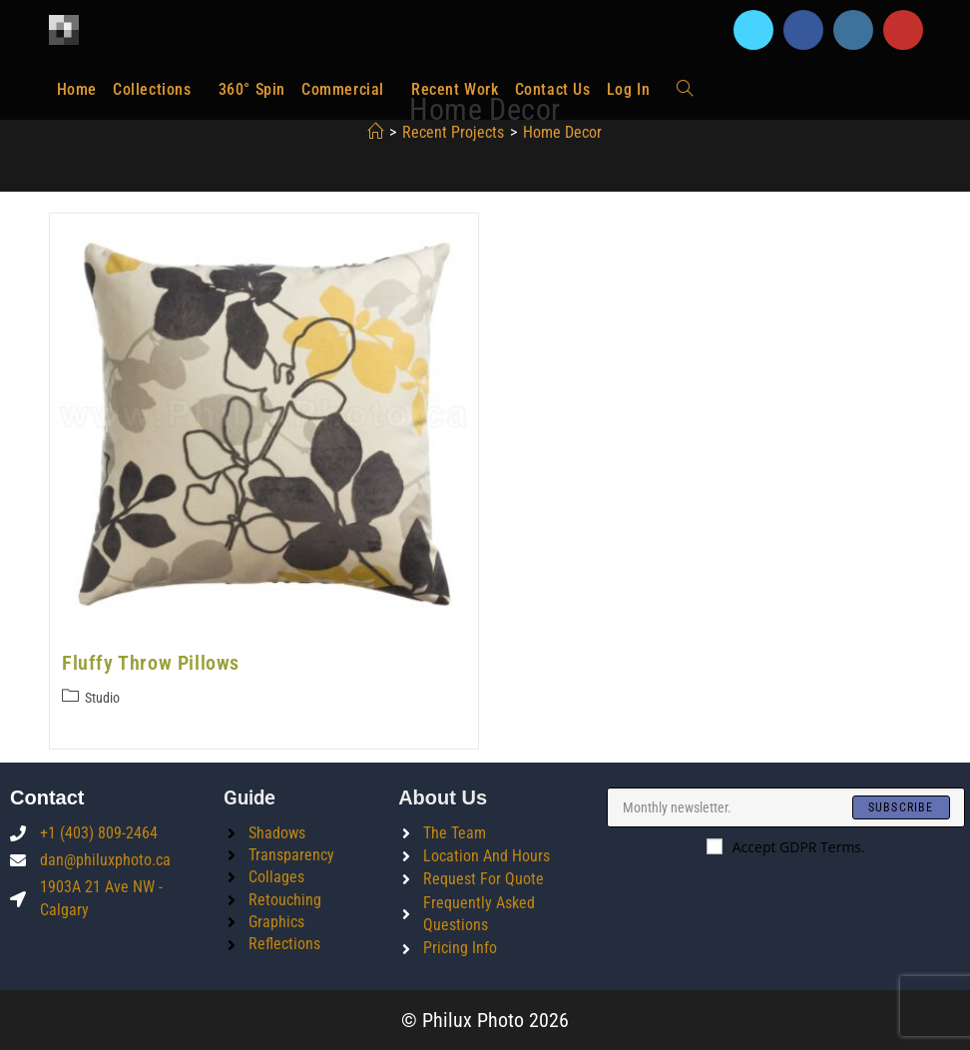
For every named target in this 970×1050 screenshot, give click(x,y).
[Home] (375, 132)
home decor (562, 132)
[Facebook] (803, 30)
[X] (753, 30)
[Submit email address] (901, 807)
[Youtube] (903, 30)
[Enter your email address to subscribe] (786, 807)
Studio (102, 698)
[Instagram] (853, 30)
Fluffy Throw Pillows (151, 663)
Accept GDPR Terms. (786, 846)
